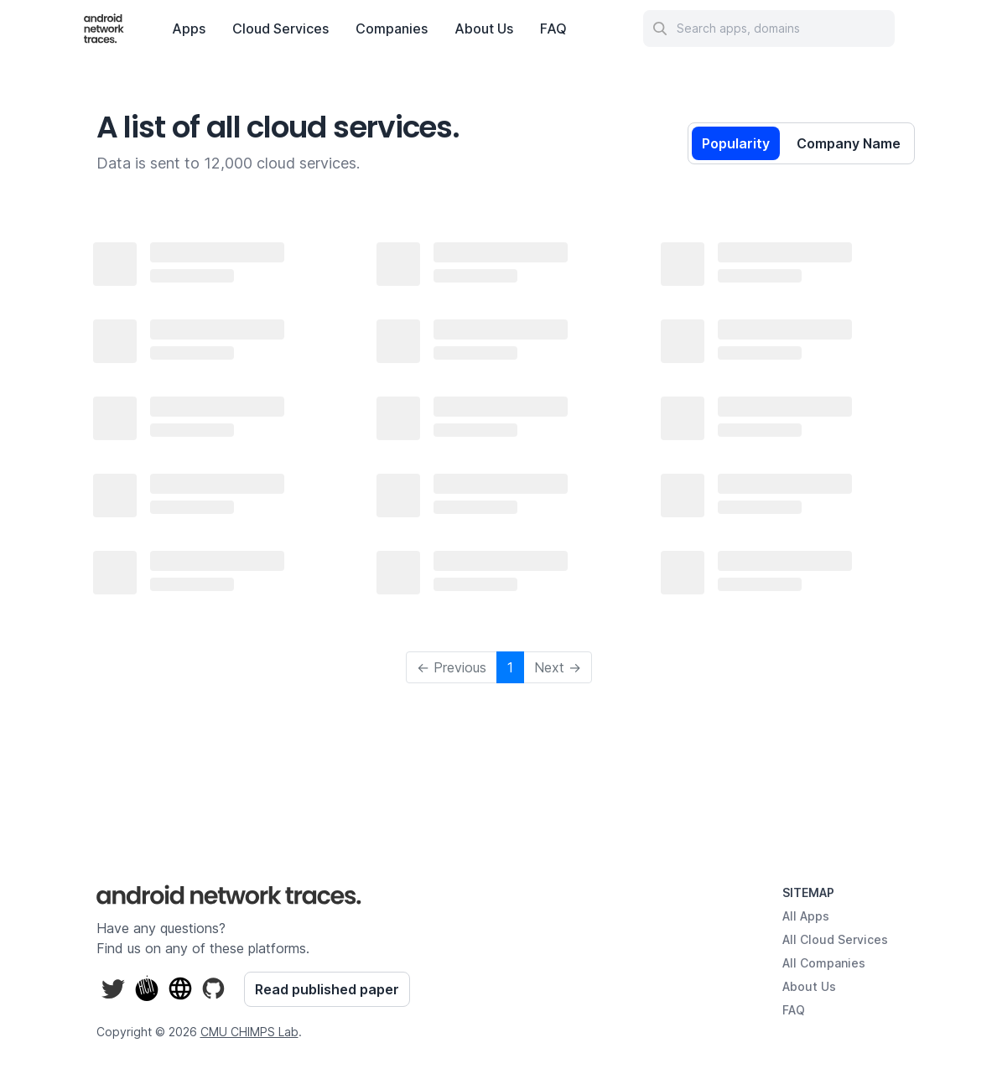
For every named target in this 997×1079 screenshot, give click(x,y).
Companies (392, 28)
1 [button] (510, 667)
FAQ (553, 28)
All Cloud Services (835, 939)
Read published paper (327, 989)
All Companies (823, 963)
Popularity (736, 143)
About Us (483, 28)
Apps (188, 28)
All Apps (805, 916)
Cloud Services (280, 28)
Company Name (849, 143)
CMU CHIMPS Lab (249, 1032)
